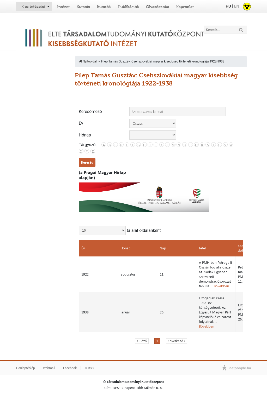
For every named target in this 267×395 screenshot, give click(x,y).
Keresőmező (90, 112)
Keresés (87, 162)
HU (228, 6)
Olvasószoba (157, 6)
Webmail (49, 368)
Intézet (63, 6)
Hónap (85, 135)
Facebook (70, 368)
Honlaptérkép (25, 368)
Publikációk (128, 6)
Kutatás (83, 6)
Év (81, 123)
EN (236, 6)
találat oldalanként (120, 230)
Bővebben (221, 286)
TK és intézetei (32, 6)
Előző (143, 341)
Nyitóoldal (88, 61)
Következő (175, 341)
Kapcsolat (185, 6)
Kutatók (104, 6)
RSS (89, 368)
